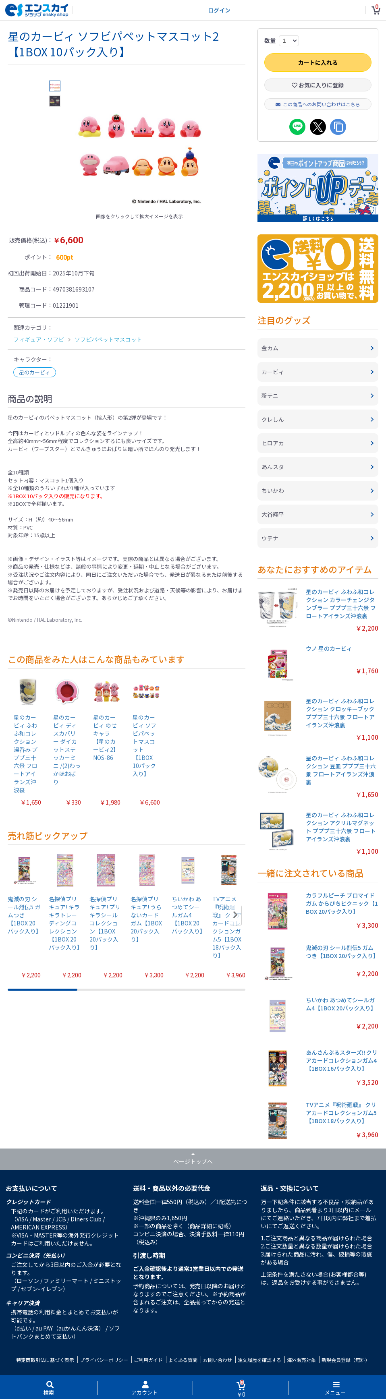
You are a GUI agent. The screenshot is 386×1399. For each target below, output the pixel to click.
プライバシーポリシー (104, 1359)
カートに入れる (318, 62)
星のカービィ (34, 372)
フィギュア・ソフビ (38, 339)
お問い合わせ (217, 1359)
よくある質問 (182, 1359)
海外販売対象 (301, 1359)
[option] (139, 145)
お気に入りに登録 (318, 85)
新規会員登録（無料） (346, 1359)
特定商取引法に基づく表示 (45, 1359)
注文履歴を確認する (259, 1359)
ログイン (219, 10)
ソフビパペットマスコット (108, 339)
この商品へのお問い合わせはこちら (318, 104)
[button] (235, 915)
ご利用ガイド (148, 1359)
